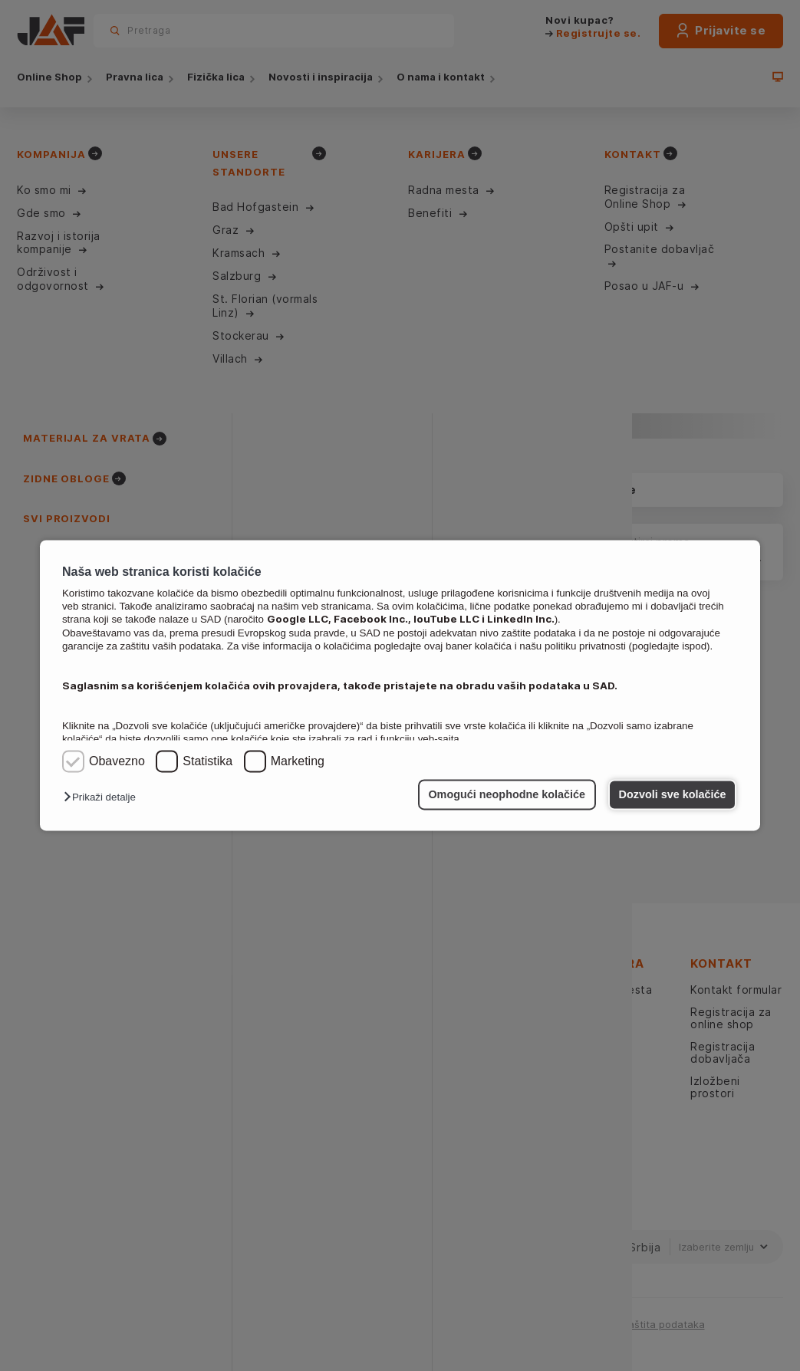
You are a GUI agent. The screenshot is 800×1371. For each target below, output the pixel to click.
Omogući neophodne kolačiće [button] (506, 794)
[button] (103, 798)
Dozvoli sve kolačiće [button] (672, 794)
